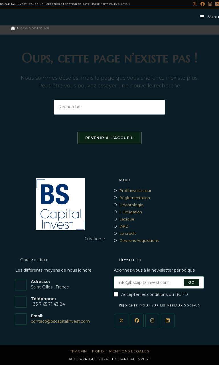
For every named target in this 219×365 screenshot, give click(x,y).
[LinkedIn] (168, 320)
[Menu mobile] (209, 16)
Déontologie (131, 204)
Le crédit (127, 233)
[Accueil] (13, 28)
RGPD (98, 351)
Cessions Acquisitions (139, 240)
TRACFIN (78, 351)
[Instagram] (152, 320)
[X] (121, 320)
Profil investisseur (135, 190)
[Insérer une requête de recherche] (109, 107)
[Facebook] (137, 320)
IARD (124, 226)
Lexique (126, 219)
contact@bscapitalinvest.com (60, 321)
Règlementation (134, 197)
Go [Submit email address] (191, 282)
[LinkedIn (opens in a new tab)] (216, 4)
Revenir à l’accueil (109, 137)
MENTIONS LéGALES (129, 351)
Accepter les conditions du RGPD (151, 294)
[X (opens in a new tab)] (195, 4)
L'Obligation (130, 212)
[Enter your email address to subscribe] (159, 282)
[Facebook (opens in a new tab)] (202, 4)
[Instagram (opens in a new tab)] (210, 4)
